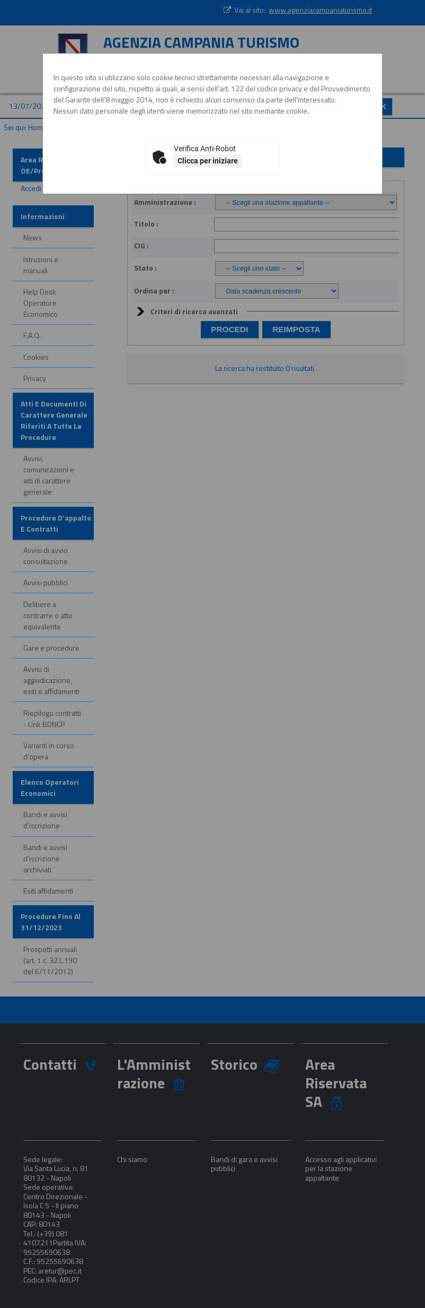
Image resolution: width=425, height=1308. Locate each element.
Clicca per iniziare (208, 161)
